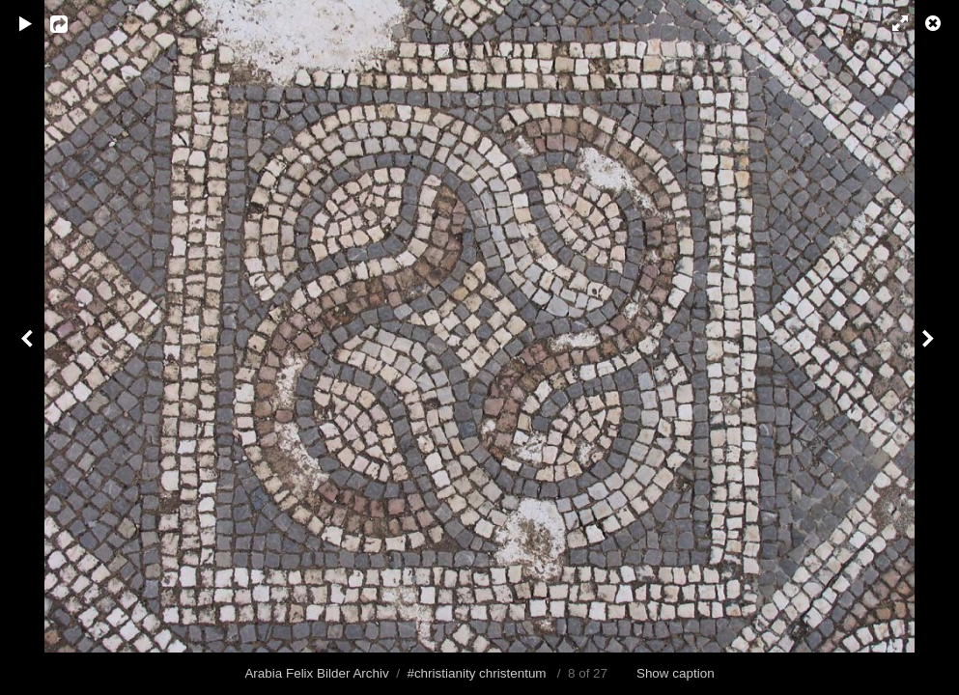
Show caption (675, 673)
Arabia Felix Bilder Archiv (316, 673)
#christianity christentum (476, 673)
